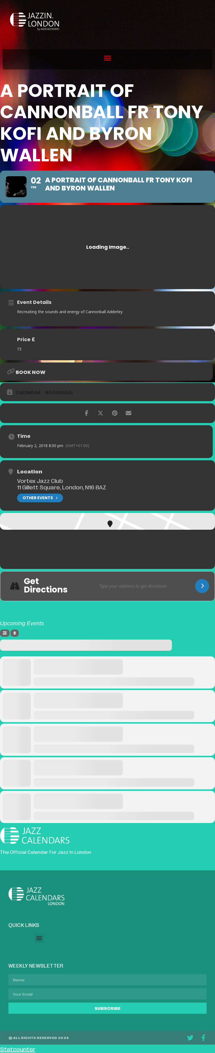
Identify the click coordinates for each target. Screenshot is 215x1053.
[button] (107, 58)
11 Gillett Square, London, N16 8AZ (61, 487)
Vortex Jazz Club (40, 480)
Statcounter (17, 1048)
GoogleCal (59, 393)
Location (29, 471)
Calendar (28, 393)
